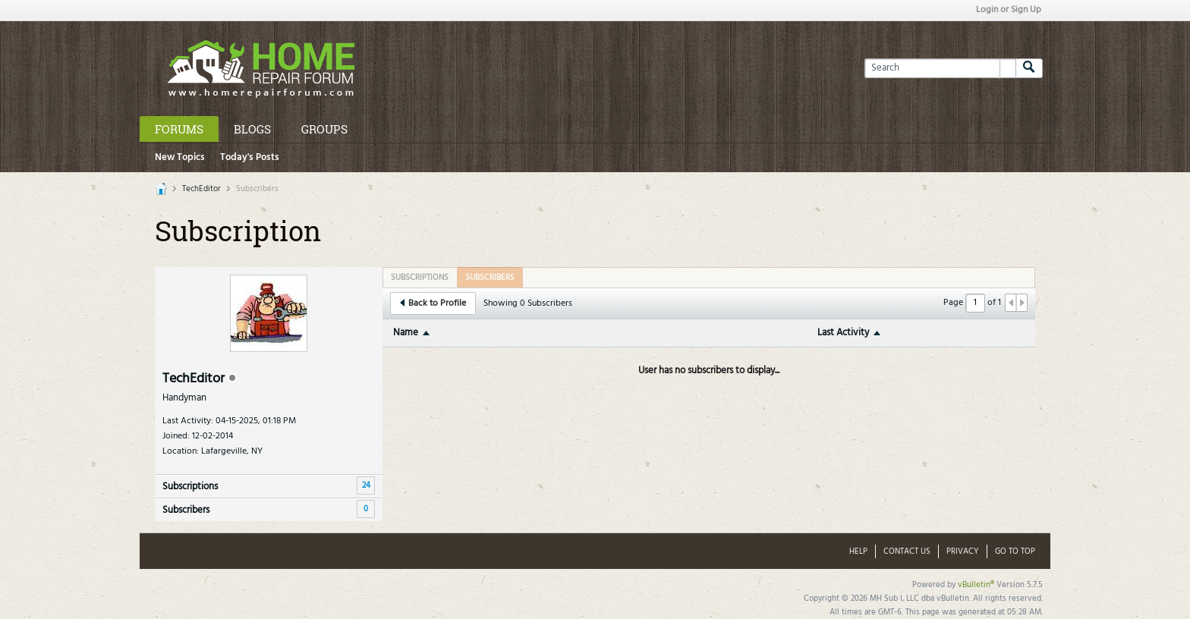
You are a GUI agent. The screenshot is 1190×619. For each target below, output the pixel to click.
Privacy (962, 551)
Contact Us (906, 551)
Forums (179, 129)
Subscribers (185, 510)
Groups (324, 129)
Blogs (252, 129)
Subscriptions (190, 487)
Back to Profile (433, 303)
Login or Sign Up (1008, 9)
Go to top (1015, 551)
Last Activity (843, 333)
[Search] (939, 68)
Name (405, 333)
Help (858, 551)
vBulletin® (976, 585)
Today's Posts (249, 157)
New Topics (180, 157)
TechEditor (201, 189)
